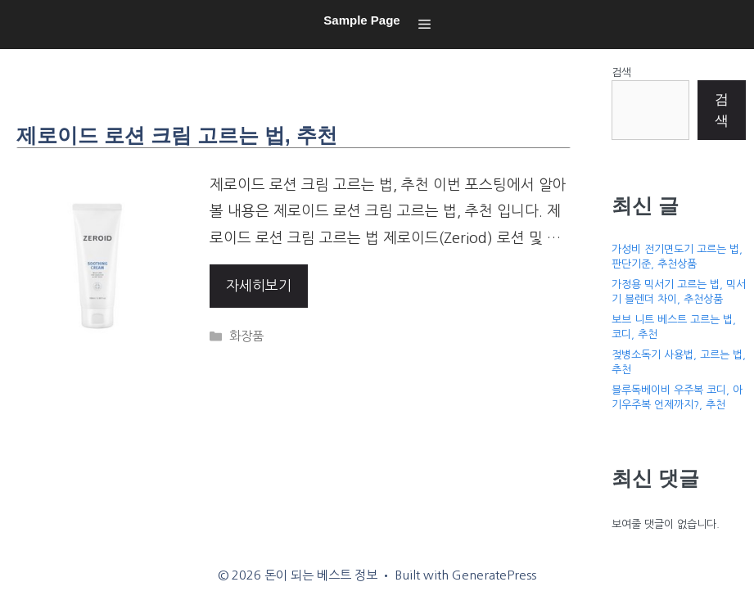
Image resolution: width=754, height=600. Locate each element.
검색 (621, 72)
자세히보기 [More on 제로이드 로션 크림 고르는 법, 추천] (258, 285)
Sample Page (361, 20)
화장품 (246, 336)
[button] (424, 24)
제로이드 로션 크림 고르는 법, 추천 (176, 135)
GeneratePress (494, 575)
